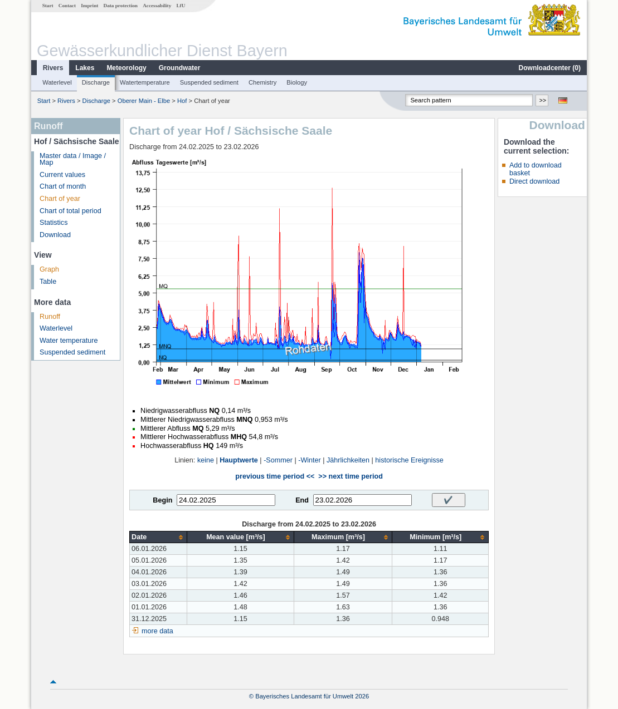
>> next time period (350, 476)
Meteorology (126, 68)
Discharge (96, 82)
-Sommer (278, 460)
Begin (162, 500)
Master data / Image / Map (73, 159)
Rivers (53, 68)
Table (48, 281)
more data (157, 631)
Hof (182, 100)
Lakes (84, 68)
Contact (67, 5)
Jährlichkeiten (348, 460)
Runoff (50, 317)
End (302, 500)
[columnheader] (158, 537)
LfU (180, 5)
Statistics (53, 223)
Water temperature (69, 340)
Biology (296, 82)
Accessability (157, 5)
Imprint (89, 5)
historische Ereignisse (409, 460)
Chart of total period (70, 211)
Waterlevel (56, 82)
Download (55, 235)
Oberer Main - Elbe (144, 100)
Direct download (534, 181)
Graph (49, 269)
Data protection (121, 5)
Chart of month (63, 186)
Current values (62, 175)
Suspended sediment (209, 82)
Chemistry (262, 82)
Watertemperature (145, 82)
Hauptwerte (239, 460)
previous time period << (274, 476)
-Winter (309, 460)
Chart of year (60, 199)
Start (47, 5)
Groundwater (180, 68)
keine (205, 460)
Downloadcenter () (550, 68)
